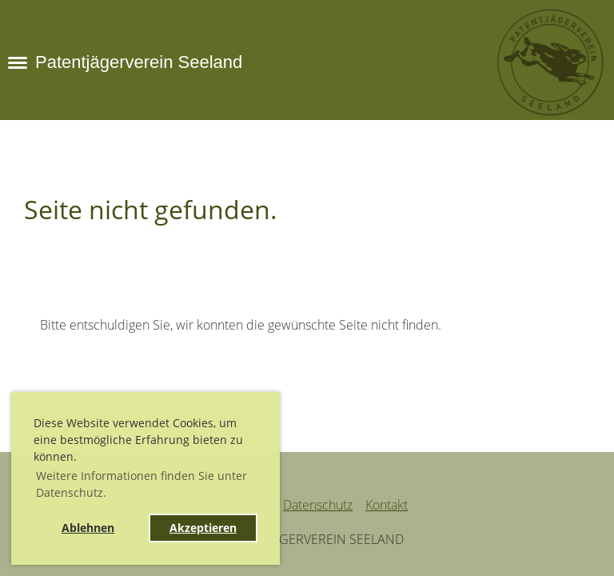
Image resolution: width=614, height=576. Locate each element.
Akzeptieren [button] (203, 527)
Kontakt (386, 505)
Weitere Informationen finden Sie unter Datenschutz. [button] (141, 484)
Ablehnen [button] (88, 527)
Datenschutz (318, 505)
